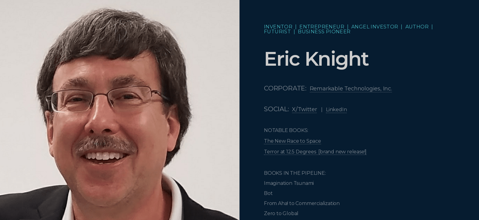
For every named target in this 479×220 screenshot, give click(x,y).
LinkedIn (336, 109)
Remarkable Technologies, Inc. (351, 88)
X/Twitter (304, 109)
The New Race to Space (292, 141)
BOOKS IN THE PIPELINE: (295, 173)
